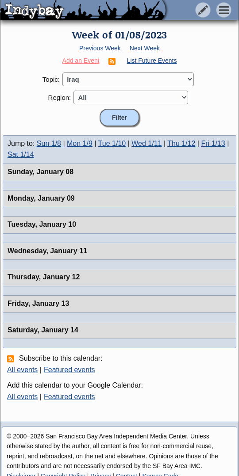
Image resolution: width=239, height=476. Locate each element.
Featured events (69, 369)
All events (22, 369)
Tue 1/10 (112, 143)
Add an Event (81, 60)
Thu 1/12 (181, 143)
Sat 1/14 (21, 154)
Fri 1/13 (213, 143)
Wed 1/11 (146, 143)
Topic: (51, 79)
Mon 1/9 (80, 143)
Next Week (145, 48)
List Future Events (152, 60)
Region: (59, 97)
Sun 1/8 (49, 143)
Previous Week (100, 48)
